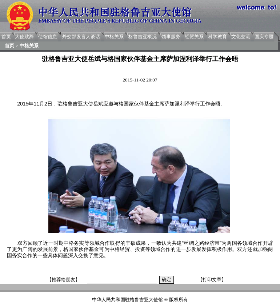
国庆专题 (264, 36)
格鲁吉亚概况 (142, 36)
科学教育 (217, 36)
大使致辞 (24, 36)
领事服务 (170, 36)
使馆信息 (47, 36)
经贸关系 (194, 36)
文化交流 (240, 36)
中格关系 (114, 36)
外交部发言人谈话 (81, 36)
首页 (6, 36)
